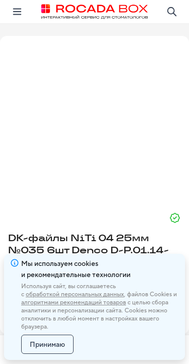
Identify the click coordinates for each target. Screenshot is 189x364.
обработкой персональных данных (75, 294)
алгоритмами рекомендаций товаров (73, 302)
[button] (94, 120)
